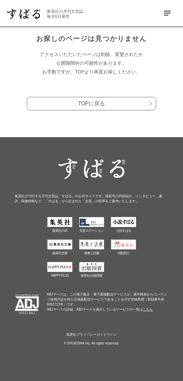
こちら (148, 309)
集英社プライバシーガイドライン (91, 334)
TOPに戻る (91, 103)
